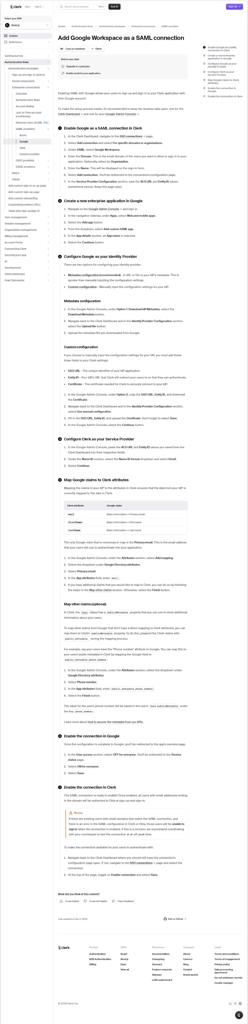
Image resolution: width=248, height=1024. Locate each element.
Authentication (97, 954)
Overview (21, 93)
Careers (187, 959)
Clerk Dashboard (27, 274)
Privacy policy (222, 964)
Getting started (27, 55)
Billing (92, 964)
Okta (22, 147)
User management (27, 217)
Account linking (25, 106)
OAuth (31, 179)
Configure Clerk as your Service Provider (221, 73)
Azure (23, 135)
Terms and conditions (227, 954)
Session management (27, 223)
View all (125, 969)
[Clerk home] (64, 947)
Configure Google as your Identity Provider (222, 65)
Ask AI (114, 6)
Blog (185, 964)
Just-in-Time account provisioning (28, 114)
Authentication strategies (29, 68)
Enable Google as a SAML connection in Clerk (222, 49)
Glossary (157, 964)
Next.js (124, 959)
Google (24, 141)
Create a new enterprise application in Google (221, 57)
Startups (156, 974)
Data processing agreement (224, 971)
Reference (27, 42)
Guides (11, 36)
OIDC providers (33, 160)
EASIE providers (33, 166)
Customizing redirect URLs (24, 204)
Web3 (31, 173)
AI (27, 261)
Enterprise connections (31, 87)
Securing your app (27, 255)
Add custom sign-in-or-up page (27, 185)
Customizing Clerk (27, 248)
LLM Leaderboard (162, 980)
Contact (187, 969)
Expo (123, 964)
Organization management (27, 229)
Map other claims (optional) (85, 604)
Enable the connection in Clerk (225, 96)
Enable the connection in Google (222, 90)
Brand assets (190, 974)
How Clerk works (27, 280)
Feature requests (162, 969)
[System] (240, 1003)
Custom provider (30, 154)
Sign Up (234, 6)
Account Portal (27, 242)
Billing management (27, 236)
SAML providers (33, 128)
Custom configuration (81, 347)
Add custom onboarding (22, 198)
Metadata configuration (82, 301)
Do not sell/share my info (228, 977)
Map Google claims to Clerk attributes (223, 81)
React (124, 954)
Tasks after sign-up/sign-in (24, 210)
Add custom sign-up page (23, 192)
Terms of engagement (227, 959)
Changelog (158, 959)
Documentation (160, 954)
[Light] (235, 1003)
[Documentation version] (39, 7)
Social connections (31, 81)
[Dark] (230, 1003)
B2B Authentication (100, 959)
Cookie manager (224, 983)
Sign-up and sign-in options (28, 74)
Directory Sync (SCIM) (32, 122)
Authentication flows (27, 62)
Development (27, 267)
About (186, 954)
